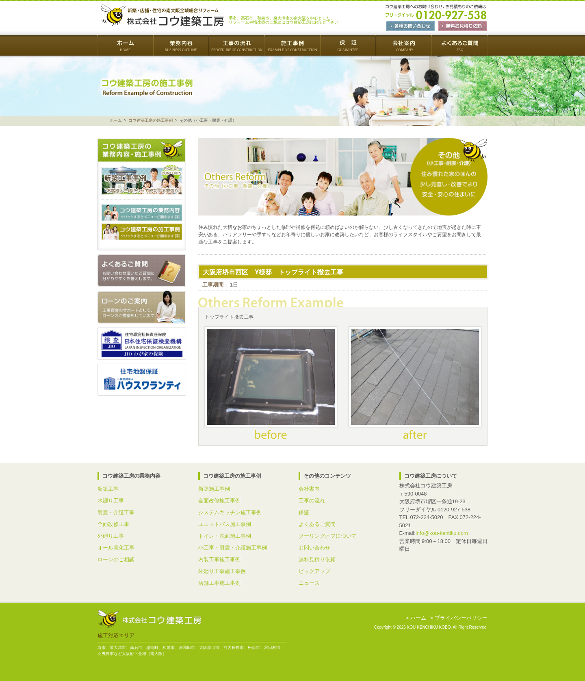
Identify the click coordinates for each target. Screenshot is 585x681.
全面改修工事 (113, 524)
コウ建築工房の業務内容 (141, 212)
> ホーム (416, 618)
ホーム (116, 120)
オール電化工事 (116, 548)
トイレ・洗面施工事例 (224, 536)
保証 (304, 512)
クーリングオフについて (328, 536)
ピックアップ (314, 571)
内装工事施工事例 (219, 559)
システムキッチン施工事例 (230, 512)
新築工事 (108, 489)
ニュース (309, 583)
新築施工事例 (214, 489)
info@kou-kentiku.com (442, 533)
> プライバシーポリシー (459, 618)
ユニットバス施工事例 (224, 524)
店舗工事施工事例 (219, 583)
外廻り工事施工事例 (222, 571)
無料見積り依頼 (317, 559)
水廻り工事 (111, 501)
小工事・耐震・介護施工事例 (232, 548)
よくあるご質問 (317, 524)
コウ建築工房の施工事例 (150, 120)
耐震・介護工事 (116, 512)
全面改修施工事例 (219, 501)
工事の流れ (312, 501)
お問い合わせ (314, 548)
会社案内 (309, 489)
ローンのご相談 (116, 559)
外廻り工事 (111, 536)
